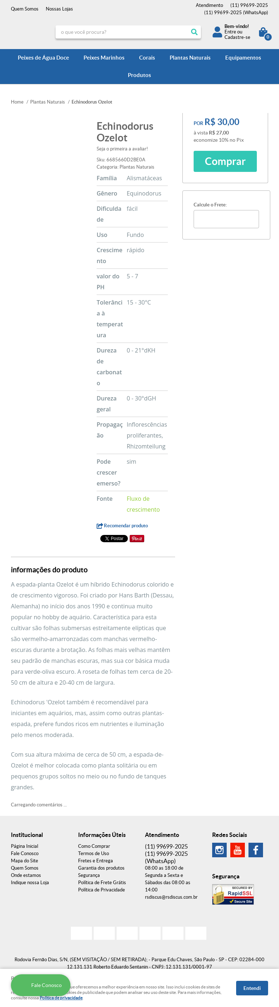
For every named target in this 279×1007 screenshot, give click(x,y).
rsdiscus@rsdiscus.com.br (171, 897)
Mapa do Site (24, 860)
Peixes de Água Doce (43, 58)
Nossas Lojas (59, 9)
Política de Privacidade (101, 890)
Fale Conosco (25, 853)
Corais (147, 58)
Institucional (27, 834)
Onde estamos (26, 875)
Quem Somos (25, 9)
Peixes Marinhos (104, 58)
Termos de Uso (93, 853)
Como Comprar (94, 846)
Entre (230, 32)
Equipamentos (243, 58)
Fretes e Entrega (95, 860)
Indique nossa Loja (30, 882)
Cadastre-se (237, 37)
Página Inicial (24, 846)
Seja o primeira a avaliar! (122, 149)
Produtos (139, 75)
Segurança (89, 875)
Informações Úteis (102, 834)
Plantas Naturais (190, 58)
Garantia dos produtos (101, 868)
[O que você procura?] (194, 32)
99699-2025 (249, 5)
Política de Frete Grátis (102, 882)
